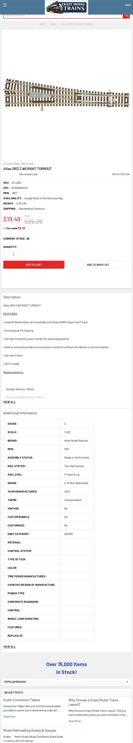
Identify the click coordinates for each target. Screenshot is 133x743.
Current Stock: (16, 238)
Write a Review (121, 174)
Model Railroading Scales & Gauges (29, 730)
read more (9, 716)
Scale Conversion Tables (21, 700)
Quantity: (10, 246)
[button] (98, 265)
